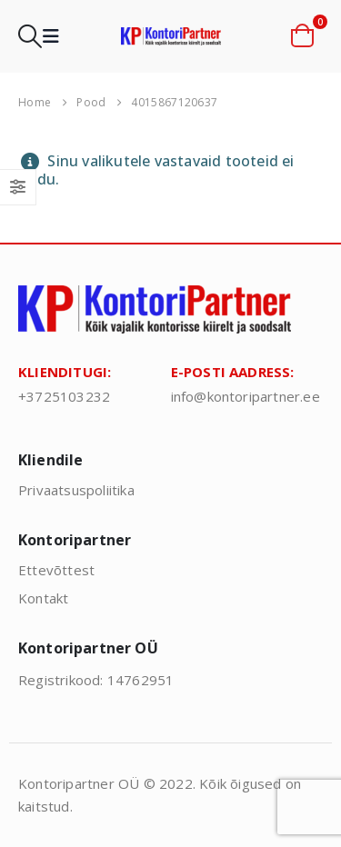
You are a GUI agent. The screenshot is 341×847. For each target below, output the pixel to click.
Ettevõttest (56, 570)
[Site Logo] (171, 36)
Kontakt (43, 598)
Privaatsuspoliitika (76, 490)
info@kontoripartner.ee (245, 396)
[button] (30, 36)
